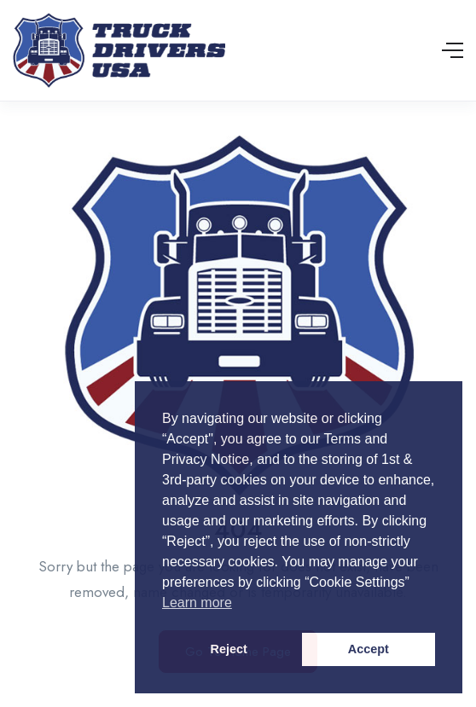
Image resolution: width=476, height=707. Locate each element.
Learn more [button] (197, 602)
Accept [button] (368, 649)
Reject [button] (229, 649)
